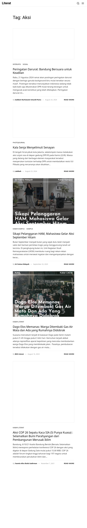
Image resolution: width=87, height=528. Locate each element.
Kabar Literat (18, 322)
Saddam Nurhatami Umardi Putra (28, 100)
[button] (82, 3)
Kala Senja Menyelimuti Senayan (34, 147)
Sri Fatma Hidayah (22, 264)
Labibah (18, 171)
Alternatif (50, 504)
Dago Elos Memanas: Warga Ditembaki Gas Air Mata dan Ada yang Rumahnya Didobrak (43, 328)
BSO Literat (19, 354)
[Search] (78, 3)
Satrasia (31, 504)
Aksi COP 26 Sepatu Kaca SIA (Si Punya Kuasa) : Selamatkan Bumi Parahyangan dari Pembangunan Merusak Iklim (43, 436)
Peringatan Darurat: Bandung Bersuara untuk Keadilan (42, 71)
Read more (69, 100)
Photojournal (19, 142)
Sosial (25, 64)
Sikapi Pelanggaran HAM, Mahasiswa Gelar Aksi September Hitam (43, 235)
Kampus (29, 229)
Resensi (22, 504)
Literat (6, 3)
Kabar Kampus (19, 229)
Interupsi (17, 64)
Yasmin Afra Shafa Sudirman (26, 463)
